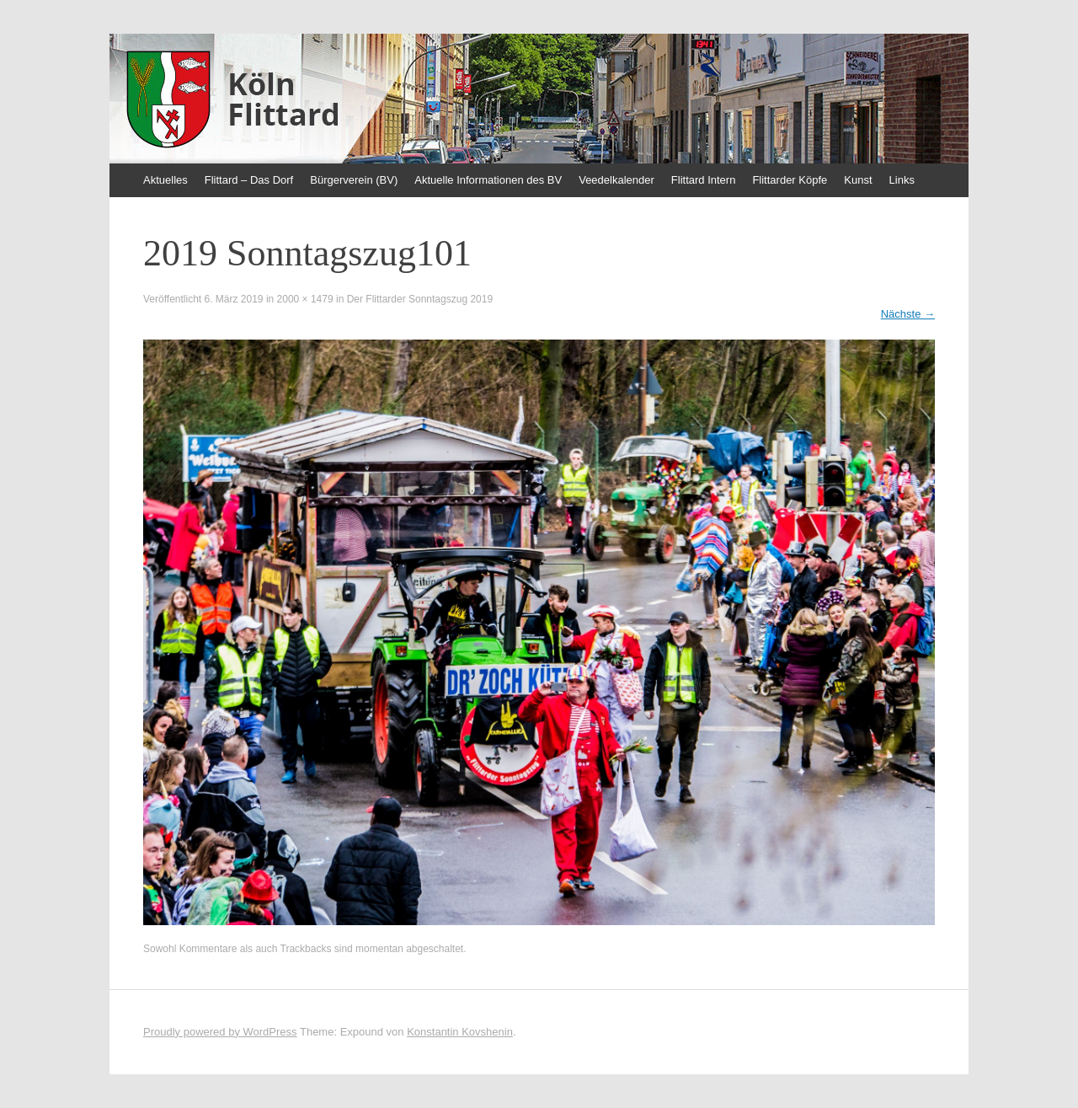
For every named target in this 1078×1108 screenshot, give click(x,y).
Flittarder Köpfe (789, 180)
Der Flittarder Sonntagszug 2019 (420, 299)
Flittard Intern (703, 180)
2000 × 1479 (305, 299)
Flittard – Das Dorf (249, 180)
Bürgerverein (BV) (354, 180)
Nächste (908, 314)
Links (902, 180)
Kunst (858, 180)
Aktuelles (165, 180)
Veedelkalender (616, 180)
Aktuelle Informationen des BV (488, 180)
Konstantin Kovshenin (460, 1031)
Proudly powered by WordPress (220, 1031)
